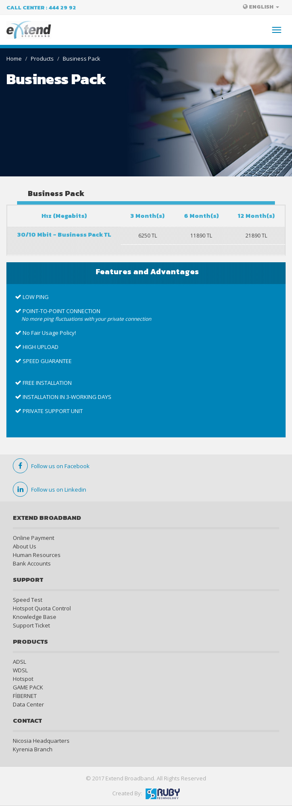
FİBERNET (25, 696)
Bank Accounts (32, 563)
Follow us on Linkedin (49, 489)
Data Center (28, 704)
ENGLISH (261, 7)
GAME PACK (28, 687)
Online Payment (33, 538)
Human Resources (37, 555)
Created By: (146, 793)
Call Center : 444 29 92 (41, 7)
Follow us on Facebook (51, 466)
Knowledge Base (34, 617)
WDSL (20, 670)
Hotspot (23, 679)
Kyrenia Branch (33, 749)
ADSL (19, 661)
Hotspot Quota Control (42, 608)
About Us (24, 546)
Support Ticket (31, 625)
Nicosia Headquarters (41, 740)
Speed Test (27, 600)
